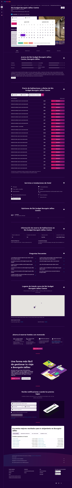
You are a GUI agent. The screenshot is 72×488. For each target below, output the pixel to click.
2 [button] (34, 27)
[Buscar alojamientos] (1, 7)
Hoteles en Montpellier (42, 444)
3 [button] (45, 27)
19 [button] (24, 35)
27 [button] (26, 37)
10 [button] (19, 32)
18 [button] (21, 35)
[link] (38, 349)
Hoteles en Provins (15, 446)
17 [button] (45, 32)
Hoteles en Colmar (41, 441)
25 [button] (21, 37)
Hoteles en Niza (40, 438)
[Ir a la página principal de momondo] (7, 1)
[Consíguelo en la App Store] (58, 474)
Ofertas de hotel (13, 5)
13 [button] (26, 32)
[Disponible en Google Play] (58, 471)
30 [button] (34, 37)
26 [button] (24, 37)
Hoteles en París (15, 438)
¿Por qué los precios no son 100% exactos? (38, 462)
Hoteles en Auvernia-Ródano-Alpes (35, 5)
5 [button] (50, 27)
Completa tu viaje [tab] (43, 433)
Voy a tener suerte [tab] (35, 433)
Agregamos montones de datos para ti (38, 460)
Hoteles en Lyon (41, 440)
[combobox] (24, 403)
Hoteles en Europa (19, 5)
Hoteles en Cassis (41, 443)
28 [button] (29, 37)
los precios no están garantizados (36, 455)
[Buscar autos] (1, 9)
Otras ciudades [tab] (15, 433)
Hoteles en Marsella (15, 441)
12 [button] (24, 32)
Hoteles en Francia (26, 5)
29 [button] (31, 37)
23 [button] (34, 35)
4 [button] (21, 30)
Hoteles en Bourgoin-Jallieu (45, 5)
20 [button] (26, 35)
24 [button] (19, 37)
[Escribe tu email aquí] (24, 409)
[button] (2, 1)
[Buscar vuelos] (1, 5)
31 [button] (19, 40)
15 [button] (31, 32)
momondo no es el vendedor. (38, 458)
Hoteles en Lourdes (15, 443)
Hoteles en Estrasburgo (16, 440)
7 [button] (37, 30)
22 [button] (31, 35)
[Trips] (1, 12)
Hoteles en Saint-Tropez (42, 446)
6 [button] (26, 30)
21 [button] (29, 35)
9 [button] (34, 30)
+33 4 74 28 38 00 (14, 12)
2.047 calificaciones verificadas (23, 14)
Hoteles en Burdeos (15, 444)
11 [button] (21, 32)
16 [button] (34, 32)
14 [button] (29, 32)
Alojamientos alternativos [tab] (25, 433)
